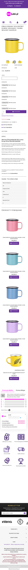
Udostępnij (4, 131)
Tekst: (3, 75)
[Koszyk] (24, 22)
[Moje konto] (17, 22)
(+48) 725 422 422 (20, 1)
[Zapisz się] (25, 513)
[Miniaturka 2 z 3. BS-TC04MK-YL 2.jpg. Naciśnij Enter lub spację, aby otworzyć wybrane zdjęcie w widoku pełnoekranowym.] (14, 62)
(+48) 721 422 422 (11, 1)
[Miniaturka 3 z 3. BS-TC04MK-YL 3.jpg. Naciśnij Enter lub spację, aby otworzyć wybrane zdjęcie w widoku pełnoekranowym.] (20, 62)
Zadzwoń (18, 6)
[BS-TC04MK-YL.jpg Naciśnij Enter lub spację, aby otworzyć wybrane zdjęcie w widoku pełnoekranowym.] (14, 45)
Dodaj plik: (4, 87)
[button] (3, 22)
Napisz (11, 6)
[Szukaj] (10, 22)
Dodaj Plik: (4, 82)
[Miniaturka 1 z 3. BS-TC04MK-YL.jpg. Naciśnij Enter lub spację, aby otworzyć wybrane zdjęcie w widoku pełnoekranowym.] (8, 62)
